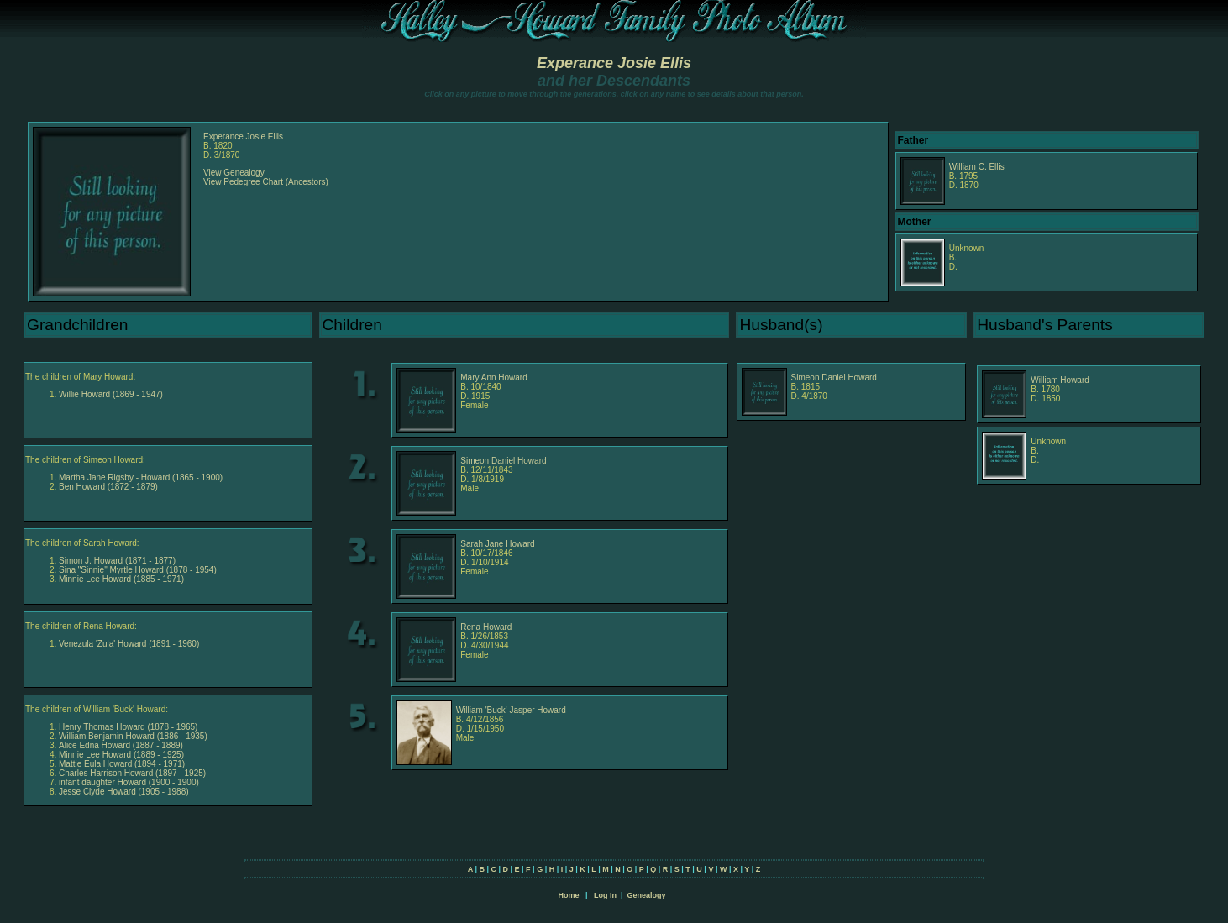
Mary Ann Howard (493, 377)
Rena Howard (486, 627)
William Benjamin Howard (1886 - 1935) (133, 736)
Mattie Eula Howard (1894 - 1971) (122, 763)
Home (568, 895)
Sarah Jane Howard (497, 543)
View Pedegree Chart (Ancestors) (265, 181)
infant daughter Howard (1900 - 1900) (129, 782)
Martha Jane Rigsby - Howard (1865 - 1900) (141, 477)
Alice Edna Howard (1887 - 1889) (121, 745)
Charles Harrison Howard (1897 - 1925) (132, 773)
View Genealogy (234, 172)
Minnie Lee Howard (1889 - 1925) (121, 754)
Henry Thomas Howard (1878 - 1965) (128, 727)
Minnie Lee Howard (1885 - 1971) (121, 579)
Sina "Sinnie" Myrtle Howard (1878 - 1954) (138, 569)
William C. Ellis (977, 166)
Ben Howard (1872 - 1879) (108, 486)
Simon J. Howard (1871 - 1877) (117, 560)
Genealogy (646, 895)
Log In (605, 895)
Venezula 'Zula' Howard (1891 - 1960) (129, 643)
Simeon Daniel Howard (834, 377)
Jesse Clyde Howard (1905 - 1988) (124, 791)
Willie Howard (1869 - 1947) (111, 394)
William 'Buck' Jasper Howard (511, 710)
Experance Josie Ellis (614, 63)
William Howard (1060, 380)
